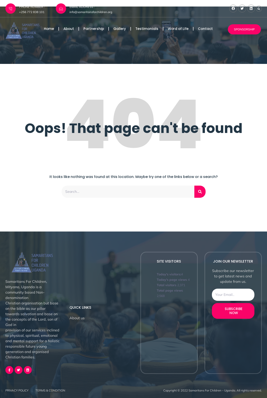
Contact (205, 28)
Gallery (119, 28)
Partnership (93, 28)
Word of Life (178, 28)
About (68, 28)
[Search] (200, 192)
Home (49, 28)
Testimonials (146, 28)
